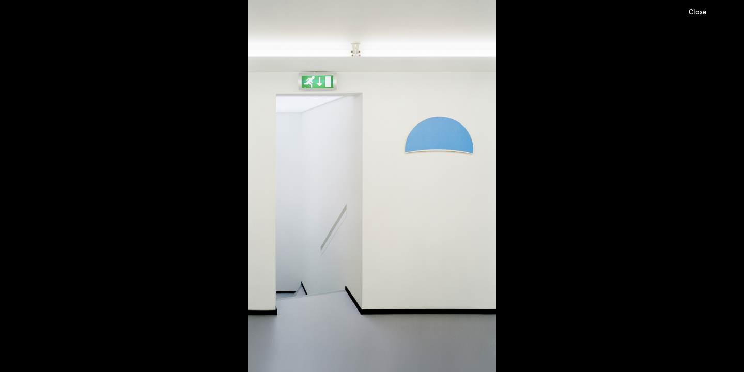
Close (697, 12)
